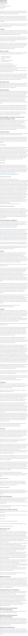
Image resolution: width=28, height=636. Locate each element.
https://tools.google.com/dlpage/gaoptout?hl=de (11, 174)
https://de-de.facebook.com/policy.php (20, 239)
